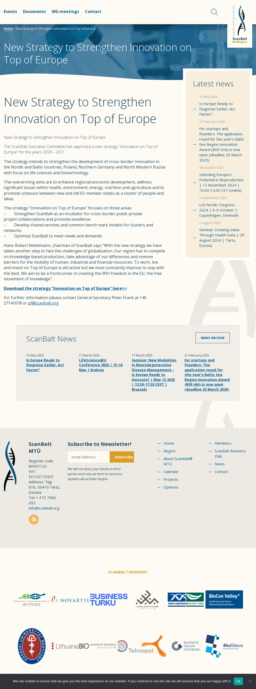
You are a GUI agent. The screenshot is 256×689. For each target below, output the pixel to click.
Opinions (171, 487)
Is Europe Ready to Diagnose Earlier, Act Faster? (217, 109)
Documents (34, 11)
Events (10, 11)
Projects (171, 479)
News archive (212, 338)
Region (170, 450)
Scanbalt (239, 24)
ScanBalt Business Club (230, 453)
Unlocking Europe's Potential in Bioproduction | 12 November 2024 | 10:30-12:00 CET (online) (221, 182)
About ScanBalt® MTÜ (178, 461)
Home (8, 28)
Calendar (171, 471)
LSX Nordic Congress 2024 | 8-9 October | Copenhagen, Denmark (218, 210)
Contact (93, 11)
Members (223, 443)
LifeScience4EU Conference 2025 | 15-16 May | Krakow (100, 365)
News (220, 463)
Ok (238, 681)
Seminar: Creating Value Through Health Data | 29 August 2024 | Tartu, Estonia (221, 237)
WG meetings (65, 11)
